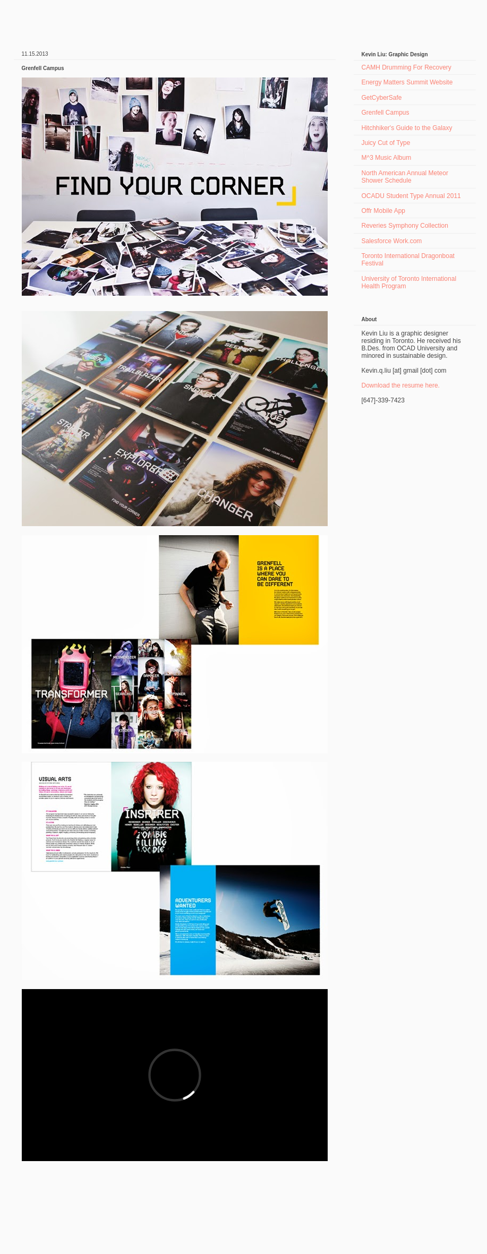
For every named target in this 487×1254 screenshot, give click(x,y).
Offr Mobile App (384, 210)
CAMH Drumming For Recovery (406, 67)
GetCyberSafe (382, 97)
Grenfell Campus (385, 112)
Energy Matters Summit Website (407, 82)
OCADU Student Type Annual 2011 (411, 196)
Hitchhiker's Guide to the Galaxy (407, 128)
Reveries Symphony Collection (405, 225)
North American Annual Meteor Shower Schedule (405, 176)
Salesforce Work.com (392, 241)
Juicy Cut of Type (386, 143)
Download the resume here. (401, 385)
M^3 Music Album (387, 157)
